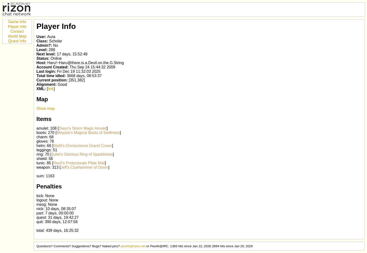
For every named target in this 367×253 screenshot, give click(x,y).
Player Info (17, 27)
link (51, 89)
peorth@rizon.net (133, 246)
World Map (17, 36)
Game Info (17, 22)
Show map (45, 109)
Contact (17, 31)
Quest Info (17, 41)
